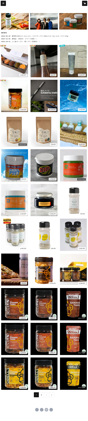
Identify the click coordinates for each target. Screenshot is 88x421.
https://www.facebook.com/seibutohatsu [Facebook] (37, 410)
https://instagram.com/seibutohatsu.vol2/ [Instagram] (46, 410)
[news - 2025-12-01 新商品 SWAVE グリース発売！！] (44, 39)
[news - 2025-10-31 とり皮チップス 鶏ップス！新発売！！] (44, 41)
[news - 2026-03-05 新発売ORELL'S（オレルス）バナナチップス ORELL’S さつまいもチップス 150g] (44, 36)
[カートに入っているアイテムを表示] (84, 3)
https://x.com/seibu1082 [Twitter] (41, 410)
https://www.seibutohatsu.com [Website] (51, 410)
